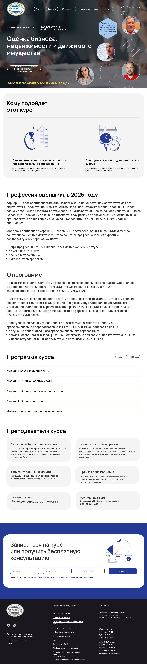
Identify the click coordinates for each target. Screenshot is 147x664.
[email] (57, 571)
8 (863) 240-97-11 (129, 7)
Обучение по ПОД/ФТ (61, 644)
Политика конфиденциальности (19, 634)
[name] (24, 571)
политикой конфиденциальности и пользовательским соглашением (66, 577)
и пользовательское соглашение (20, 636)
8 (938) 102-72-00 (106, 637)
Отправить (122, 571)
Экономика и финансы (61, 617)
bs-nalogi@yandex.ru (107, 650)
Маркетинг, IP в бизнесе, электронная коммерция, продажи (68, 622)
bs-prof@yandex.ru (106, 645)
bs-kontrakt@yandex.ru (108, 642)
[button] (24, 68)
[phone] (90, 571)
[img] (16, 9)
